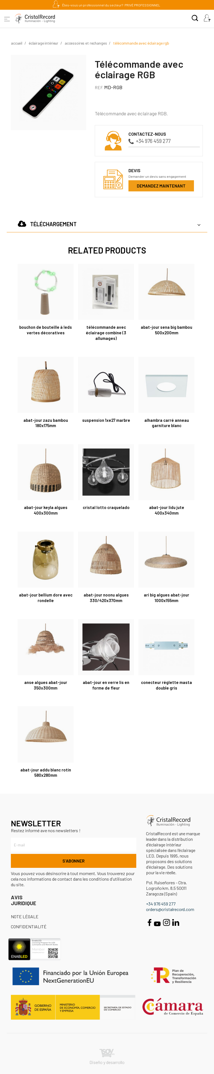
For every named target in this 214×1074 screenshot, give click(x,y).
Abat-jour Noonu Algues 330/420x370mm (106, 597)
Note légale (24, 916)
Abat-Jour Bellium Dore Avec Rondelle (45, 597)
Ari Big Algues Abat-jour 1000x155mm (166, 597)
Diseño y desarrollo (107, 1057)
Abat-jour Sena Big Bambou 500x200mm (166, 330)
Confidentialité (29, 926)
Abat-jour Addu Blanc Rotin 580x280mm (45, 772)
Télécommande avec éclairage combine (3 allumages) (106, 333)
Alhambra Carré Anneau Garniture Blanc (166, 423)
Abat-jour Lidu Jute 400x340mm (166, 510)
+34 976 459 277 (149, 141)
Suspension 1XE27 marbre (106, 420)
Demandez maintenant (161, 185)
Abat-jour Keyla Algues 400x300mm (45, 510)
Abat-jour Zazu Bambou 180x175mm (45, 423)
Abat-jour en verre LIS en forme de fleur (106, 685)
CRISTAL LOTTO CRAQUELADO (106, 507)
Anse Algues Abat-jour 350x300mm (45, 685)
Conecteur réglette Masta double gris (166, 685)
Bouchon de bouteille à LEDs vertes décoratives (45, 330)
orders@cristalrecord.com (170, 909)
